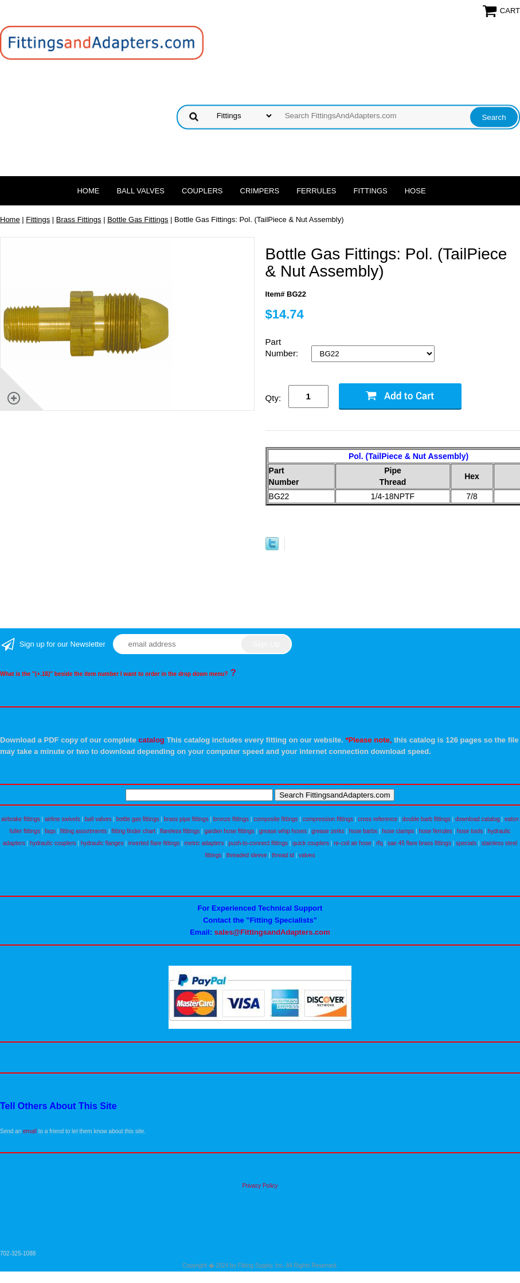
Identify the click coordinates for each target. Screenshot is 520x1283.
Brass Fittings (78, 219)
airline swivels (62, 819)
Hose (415, 190)
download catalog (477, 819)
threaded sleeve (246, 855)
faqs (50, 831)
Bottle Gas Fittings (137, 219)
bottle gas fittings (137, 819)
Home (88, 190)
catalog (151, 740)
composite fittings (275, 819)
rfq (379, 843)
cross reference (377, 819)
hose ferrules (435, 831)
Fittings (371, 190)
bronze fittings (231, 819)
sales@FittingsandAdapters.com (272, 932)
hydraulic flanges (102, 843)
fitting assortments (83, 831)
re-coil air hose (353, 843)
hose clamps (398, 831)
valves (307, 855)
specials (466, 843)
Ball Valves (140, 190)
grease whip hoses (283, 831)
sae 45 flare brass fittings (419, 843)
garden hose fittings (229, 831)
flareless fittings (180, 831)
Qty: (273, 398)
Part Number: (283, 347)
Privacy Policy (259, 1186)
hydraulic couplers (53, 843)
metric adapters (204, 843)
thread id (283, 855)
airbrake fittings (20, 819)
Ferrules (316, 190)
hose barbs (363, 831)
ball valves (98, 819)
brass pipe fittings (186, 819)
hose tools (470, 831)
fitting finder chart (133, 831)
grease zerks (327, 831)
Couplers (202, 190)
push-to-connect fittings (258, 843)
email (30, 1131)
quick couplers (310, 843)
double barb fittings (426, 819)
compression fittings (328, 819)
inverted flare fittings (154, 843)
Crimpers (260, 190)
